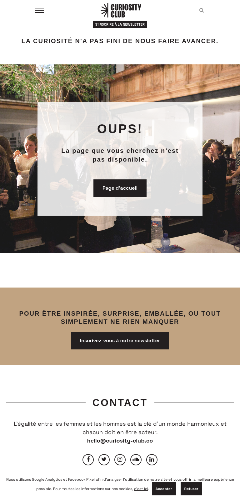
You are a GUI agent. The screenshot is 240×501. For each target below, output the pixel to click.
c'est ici (141, 488)
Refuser (191, 488)
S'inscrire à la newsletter (120, 24)
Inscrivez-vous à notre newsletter (120, 340)
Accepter (164, 488)
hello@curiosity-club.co (120, 440)
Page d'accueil (120, 188)
